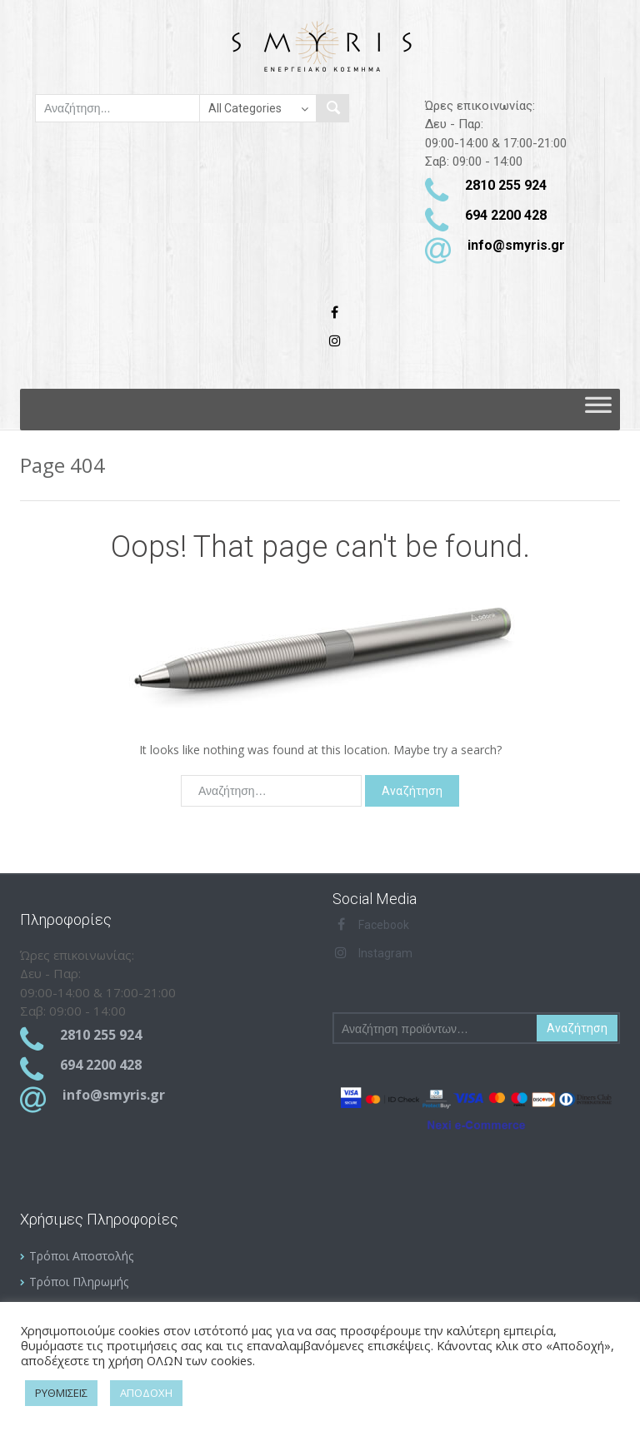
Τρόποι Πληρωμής (78, 1281)
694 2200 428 (506, 215)
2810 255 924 (506, 185)
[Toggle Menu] (598, 409)
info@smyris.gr (516, 245)
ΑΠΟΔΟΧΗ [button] (146, 1392)
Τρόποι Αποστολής (81, 1256)
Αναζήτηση (577, 1028)
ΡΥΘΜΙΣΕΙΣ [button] (61, 1392)
